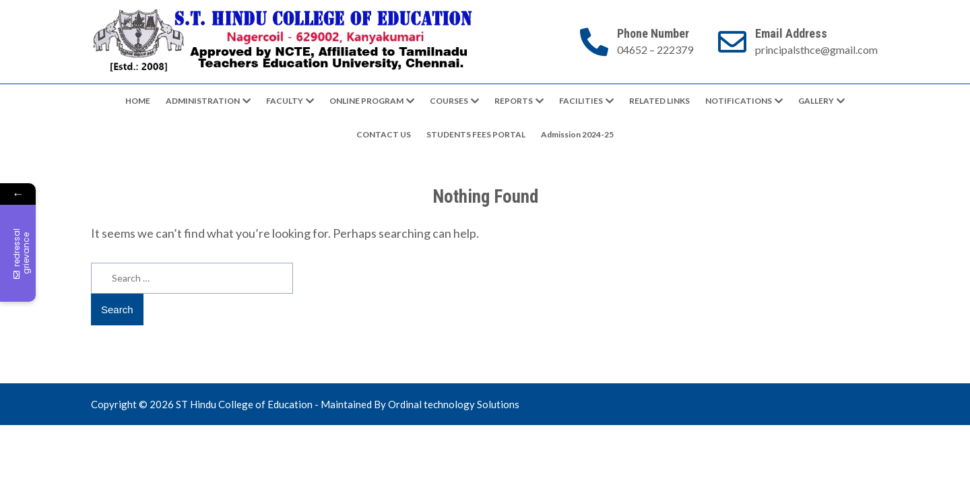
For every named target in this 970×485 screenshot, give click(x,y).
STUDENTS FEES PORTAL (475, 134)
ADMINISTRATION (203, 101)
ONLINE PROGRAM (366, 101)
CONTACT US (383, 134)
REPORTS (513, 101)
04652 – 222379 (655, 49)
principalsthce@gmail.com (816, 49)
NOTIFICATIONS (738, 101)
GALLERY (816, 101)
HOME (137, 101)
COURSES (449, 101)
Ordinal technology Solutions (453, 404)
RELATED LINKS (659, 101)
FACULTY (284, 101)
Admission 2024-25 (577, 134)
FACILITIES (581, 101)
